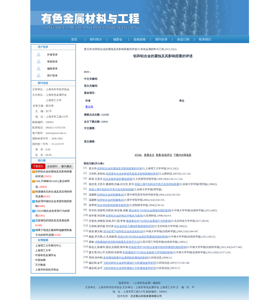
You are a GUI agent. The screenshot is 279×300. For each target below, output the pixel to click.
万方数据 (40, 264)
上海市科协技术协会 (47, 269)
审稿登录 (52, 61)
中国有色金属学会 (45, 255)
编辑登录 (52, 68)
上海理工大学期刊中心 (48, 245)
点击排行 (52, 166)
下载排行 (38, 166)
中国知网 (40, 260)
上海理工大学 (43, 250)
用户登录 (52, 75)
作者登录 (52, 54)
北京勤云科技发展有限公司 (146, 296)
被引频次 (66, 166)
